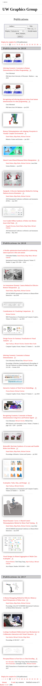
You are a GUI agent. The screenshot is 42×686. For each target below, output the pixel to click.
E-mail (13, 682)
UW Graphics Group (19, 9)
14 (32, 44)
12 (27, 44)
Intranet (4, 682)
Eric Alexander (10, 661)
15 (35, 44)
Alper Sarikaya (10, 343)
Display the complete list (8, 42)
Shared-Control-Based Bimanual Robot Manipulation (20, 160)
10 (22, 44)
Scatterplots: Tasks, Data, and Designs (15, 483)
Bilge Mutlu (17, 136)
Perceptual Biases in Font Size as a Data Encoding (19, 659)
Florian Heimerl (10, 391)
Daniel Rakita (9, 136)
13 (29, 44)
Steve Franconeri (10, 663)
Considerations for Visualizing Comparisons (17, 311)
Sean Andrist (9, 637)
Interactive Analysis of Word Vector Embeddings (18, 388)
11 (24, 44)
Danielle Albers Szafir (30, 343)
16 (37, 44)
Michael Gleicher (25, 136)
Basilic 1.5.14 (4, 685)
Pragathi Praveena (11, 226)
